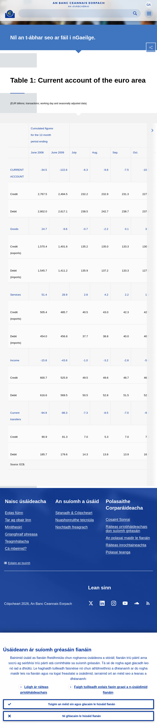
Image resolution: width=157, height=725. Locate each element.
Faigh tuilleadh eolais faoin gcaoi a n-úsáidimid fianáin (110, 689)
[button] (149, 5)
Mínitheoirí (13, 527)
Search (135, 13)
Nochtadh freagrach (71, 527)
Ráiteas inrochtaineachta (126, 545)
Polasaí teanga (118, 552)
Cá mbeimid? (16, 549)
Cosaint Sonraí (118, 520)
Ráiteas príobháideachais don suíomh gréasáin (126, 529)
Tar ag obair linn (18, 520)
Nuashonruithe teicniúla (74, 520)
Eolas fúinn (14, 513)
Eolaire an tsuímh (19, 563)
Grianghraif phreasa (21, 534)
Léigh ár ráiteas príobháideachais (34, 689)
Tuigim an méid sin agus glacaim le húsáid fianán (81, 704)
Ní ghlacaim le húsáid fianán (81, 716)
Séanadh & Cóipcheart (73, 513)
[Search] (76, 13)
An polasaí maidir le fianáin (128, 538)
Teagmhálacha (17, 541)
